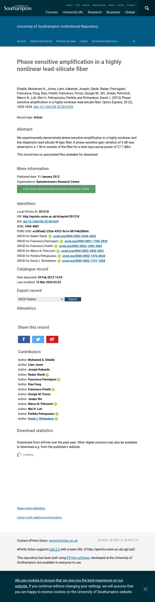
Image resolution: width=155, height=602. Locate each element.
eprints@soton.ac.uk (63, 541)
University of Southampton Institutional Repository (57, 26)
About (69, 5)
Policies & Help (66, 41)
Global (130, 12)
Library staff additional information (39, 517)
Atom (105, 540)
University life (73, 12)
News (111, 5)
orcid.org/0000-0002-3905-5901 (82, 251)
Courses (52, 12)
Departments (99, 5)
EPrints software (78, 558)
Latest (84, 41)
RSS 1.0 (118, 540)
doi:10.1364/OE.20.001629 (53, 107)
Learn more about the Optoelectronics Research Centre (56, 188)
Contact (131, 5)
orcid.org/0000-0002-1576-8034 (83, 256)
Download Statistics (105, 41)
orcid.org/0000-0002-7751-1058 (83, 261)
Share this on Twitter (38, 339)
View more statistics (31, 508)
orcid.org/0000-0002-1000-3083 (80, 246)
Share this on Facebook (24, 339)
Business (113, 12)
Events (120, 5)
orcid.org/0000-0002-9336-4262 (74, 236)
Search (21, 41)
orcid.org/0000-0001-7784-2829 (86, 241)
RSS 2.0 (133, 540)
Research (95, 12)
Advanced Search (41, 41)
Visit (77, 5)
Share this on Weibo (52, 339)
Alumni (86, 5)
